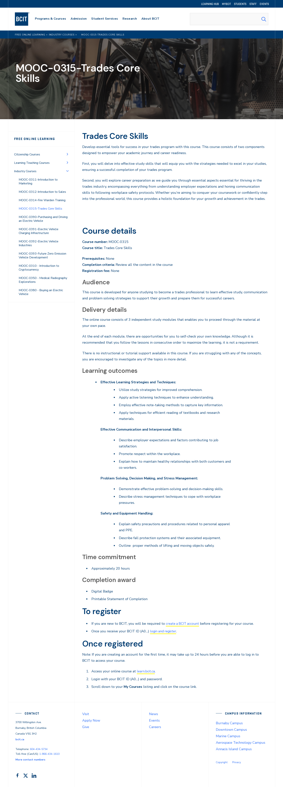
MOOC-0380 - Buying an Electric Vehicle (41, 292)
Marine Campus (228, 735)
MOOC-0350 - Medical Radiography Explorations (43, 280)
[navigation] (26, 19)
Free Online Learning (34, 139)
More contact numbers (30, 759)
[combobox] (229, 19)
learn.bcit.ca (146, 671)
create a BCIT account (183, 623)
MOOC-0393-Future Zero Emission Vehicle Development (42, 256)
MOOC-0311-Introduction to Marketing (38, 182)
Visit (85, 713)
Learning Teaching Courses (32, 163)
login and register (164, 631)
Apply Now (91, 720)
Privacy (236, 762)
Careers (155, 726)
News (153, 713)
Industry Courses (25, 171)
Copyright (221, 762)
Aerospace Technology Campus (240, 742)
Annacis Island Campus (234, 748)
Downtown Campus (231, 729)
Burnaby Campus (229, 722)
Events (154, 720)
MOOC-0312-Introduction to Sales (42, 192)
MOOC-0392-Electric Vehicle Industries (38, 243)
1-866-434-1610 (49, 754)
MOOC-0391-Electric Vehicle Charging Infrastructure (38, 231)
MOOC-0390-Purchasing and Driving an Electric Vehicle (43, 219)
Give (85, 726)
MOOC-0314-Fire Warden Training (42, 200)
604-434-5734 (39, 749)
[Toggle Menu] (67, 154)
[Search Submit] (263, 19)
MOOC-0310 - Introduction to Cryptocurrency (39, 268)
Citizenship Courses (27, 154)
